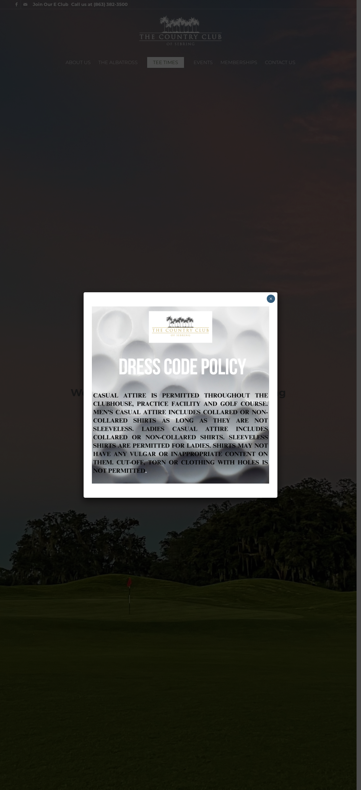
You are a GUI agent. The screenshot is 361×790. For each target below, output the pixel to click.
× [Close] (270, 299)
